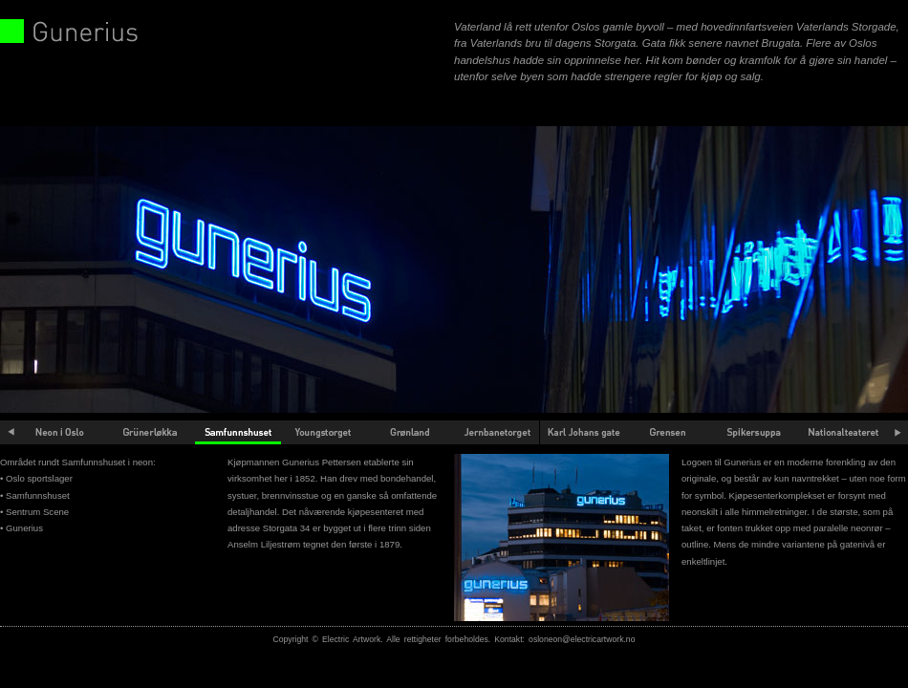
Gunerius (24, 528)
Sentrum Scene (37, 511)
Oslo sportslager (39, 478)
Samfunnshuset (38, 495)
